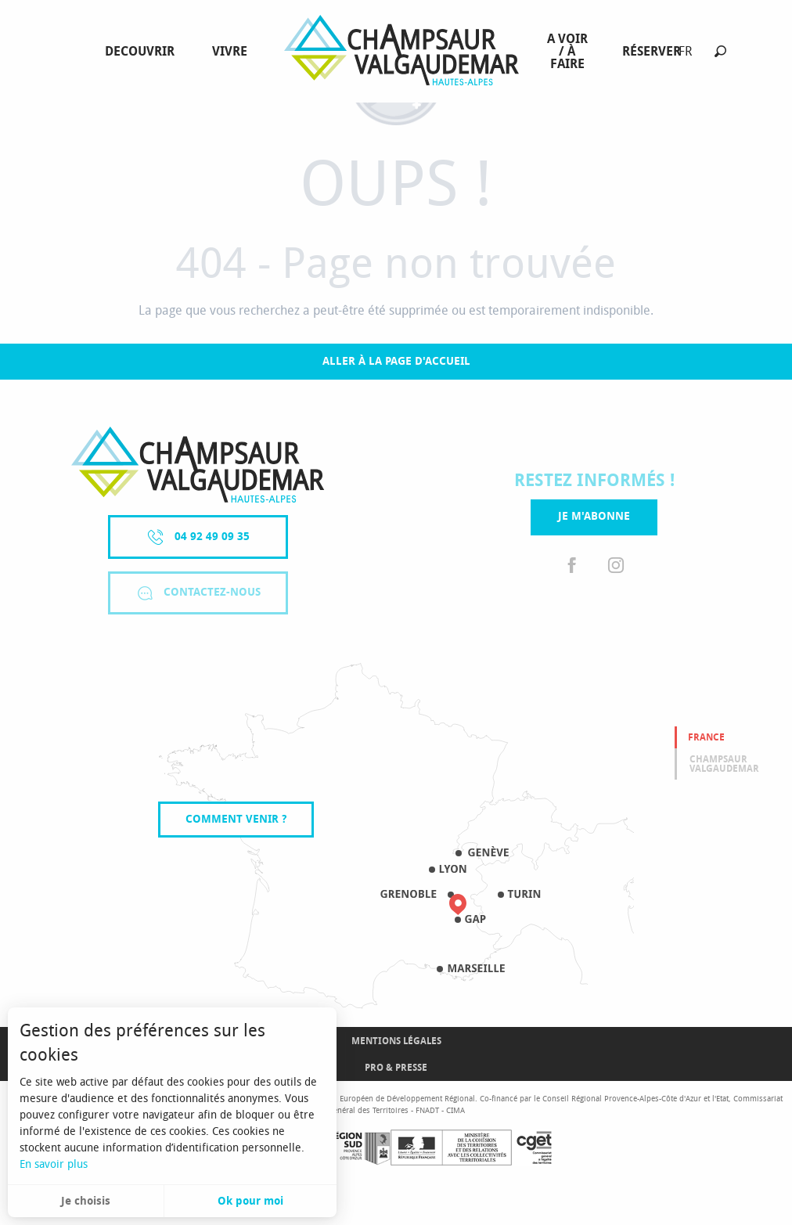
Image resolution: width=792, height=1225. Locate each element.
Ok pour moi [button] (250, 1201)
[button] (720, 51)
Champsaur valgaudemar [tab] (724, 764)
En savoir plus (54, 1164)
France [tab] (706, 737)
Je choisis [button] (85, 1201)
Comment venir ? (235, 819)
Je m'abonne (594, 516)
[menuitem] (142, 52)
